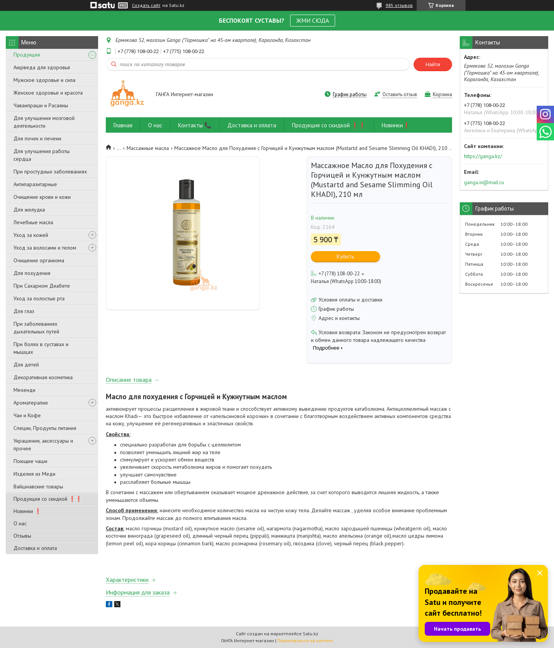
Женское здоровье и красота (48, 92)
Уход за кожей (30, 235)
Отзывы (22, 535)
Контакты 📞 (195, 125)
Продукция (26, 54)
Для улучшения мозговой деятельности (44, 122)
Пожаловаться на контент (305, 640)
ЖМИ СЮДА (312, 20)
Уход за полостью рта (39, 298)
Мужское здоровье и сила (44, 80)
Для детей (26, 364)
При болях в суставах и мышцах (40, 348)
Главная (122, 125)
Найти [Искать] (433, 64)
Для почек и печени (37, 138)
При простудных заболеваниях (50, 171)
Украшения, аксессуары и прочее (43, 444)
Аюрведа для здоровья (41, 67)
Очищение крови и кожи (42, 196)
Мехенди (24, 389)
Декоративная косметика (43, 377)
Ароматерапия (30, 402)
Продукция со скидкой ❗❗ (47, 498)
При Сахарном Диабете (41, 285)
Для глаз (23, 311)
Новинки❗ (396, 125)
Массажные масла (148, 148)
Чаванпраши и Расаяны (40, 105)
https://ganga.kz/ (483, 156)
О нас (20, 523)
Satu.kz (310, 633)
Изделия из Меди (34, 473)
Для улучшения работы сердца (41, 155)
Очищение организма (38, 260)
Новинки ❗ (27, 511)
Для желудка (29, 209)
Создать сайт (146, 5)
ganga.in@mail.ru (484, 182)
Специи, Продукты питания (44, 428)
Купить (345, 256)
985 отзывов (399, 5)
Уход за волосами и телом (44, 247)
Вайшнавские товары (38, 486)
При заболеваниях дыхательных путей (36, 327)
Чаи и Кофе (27, 415)
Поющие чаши (30, 461)
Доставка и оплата (35, 548)
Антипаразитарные (35, 184)
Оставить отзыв (399, 94)
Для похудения (31, 273)
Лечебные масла (33, 222)
